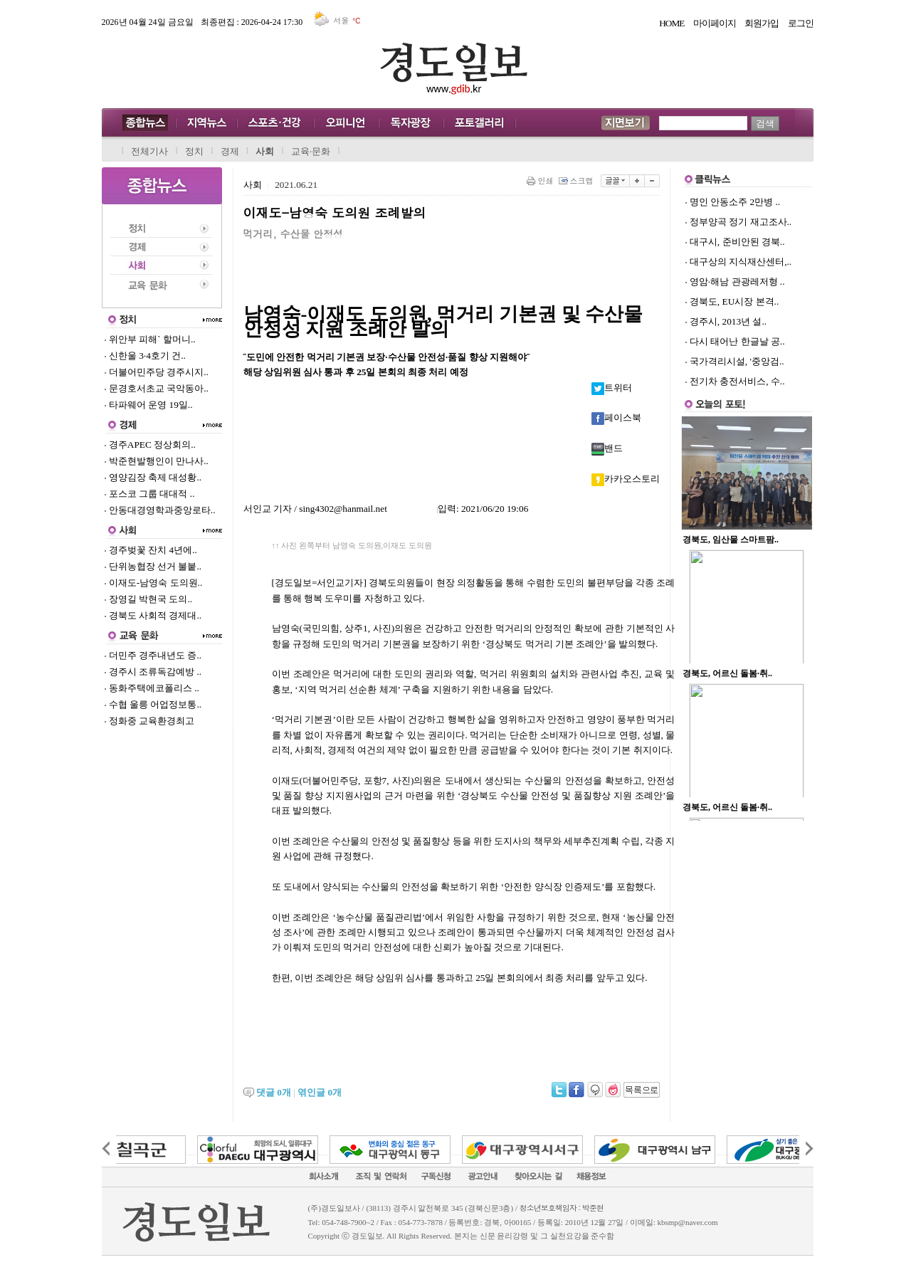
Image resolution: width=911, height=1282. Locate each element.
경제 (230, 151)
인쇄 (541, 180)
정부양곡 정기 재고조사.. (740, 221)
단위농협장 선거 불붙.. (153, 566)
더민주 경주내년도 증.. (153, 655)
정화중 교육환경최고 (149, 720)
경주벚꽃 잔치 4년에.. (150, 550)
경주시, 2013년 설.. (728, 321)
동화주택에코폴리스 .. (151, 688)
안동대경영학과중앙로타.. (160, 510)
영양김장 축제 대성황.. (153, 477)
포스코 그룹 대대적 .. (149, 493)
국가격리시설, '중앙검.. (737, 361)
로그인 (800, 23)
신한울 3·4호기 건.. (145, 355)
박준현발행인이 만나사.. (156, 461)
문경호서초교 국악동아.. (156, 388)
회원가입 (761, 23)
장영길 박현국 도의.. (148, 599)
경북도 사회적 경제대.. (153, 615)
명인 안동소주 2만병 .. (735, 201)
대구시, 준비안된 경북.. (737, 241)
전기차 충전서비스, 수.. (737, 381)
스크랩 (577, 180)
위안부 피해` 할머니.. (150, 339)
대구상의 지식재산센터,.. (740, 261)
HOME (671, 23)
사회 (265, 151)
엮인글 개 (319, 1092)
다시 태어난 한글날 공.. (737, 341)
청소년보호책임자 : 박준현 (562, 1207)
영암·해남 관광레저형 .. (737, 281)
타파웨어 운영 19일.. (148, 404)
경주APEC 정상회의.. (150, 444)
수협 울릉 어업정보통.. (153, 704)
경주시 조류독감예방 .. (153, 671)
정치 (194, 151)
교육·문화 (310, 151)
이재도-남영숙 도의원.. (153, 582)
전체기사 (149, 151)
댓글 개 (273, 1092)
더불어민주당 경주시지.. (156, 372)
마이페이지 (714, 23)
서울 (338, 20)
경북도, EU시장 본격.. (734, 301)
